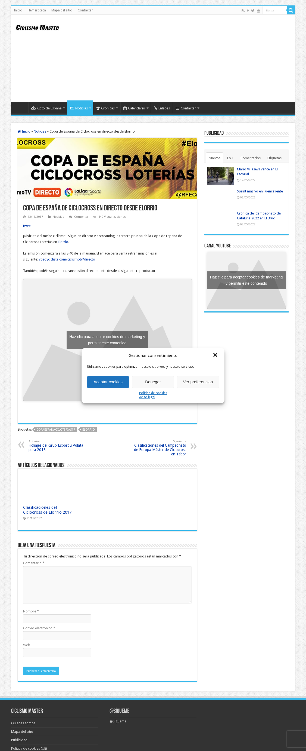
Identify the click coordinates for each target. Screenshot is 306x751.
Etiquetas (274, 158)
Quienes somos (23, 723)
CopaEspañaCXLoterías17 (55, 429)
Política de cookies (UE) (29, 748)
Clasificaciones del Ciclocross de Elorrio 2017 (47, 510)
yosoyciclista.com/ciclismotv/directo (67, 259)
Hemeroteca (37, 10)
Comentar (81, 217)
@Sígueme (119, 711)
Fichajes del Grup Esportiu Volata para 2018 (56, 446)
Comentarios (251, 158)
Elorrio (63, 242)
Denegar (153, 381)
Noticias (79, 108)
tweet (27, 226)
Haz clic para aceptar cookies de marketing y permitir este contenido (107, 340)
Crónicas (105, 108)
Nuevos (214, 158)
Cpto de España (46, 108)
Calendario (134, 108)
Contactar (85, 10)
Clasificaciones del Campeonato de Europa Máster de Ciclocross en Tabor (158, 448)
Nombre (31, 611)
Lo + (230, 158)
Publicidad (19, 740)
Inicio (18, 10)
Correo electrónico (39, 628)
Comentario (33, 563)
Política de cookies (153, 393)
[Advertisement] (192, 58)
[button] (216, 355)
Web (26, 645)
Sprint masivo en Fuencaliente (260, 191)
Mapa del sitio (61, 10)
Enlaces (162, 108)
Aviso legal (147, 397)
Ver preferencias (198, 381)
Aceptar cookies (108, 381)
